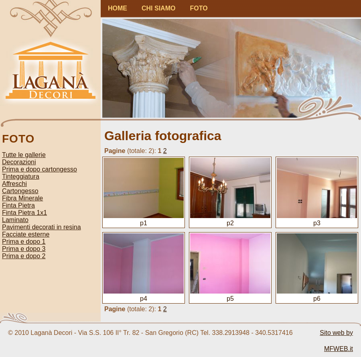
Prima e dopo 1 (24, 241)
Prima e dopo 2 (24, 256)
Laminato (15, 219)
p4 (143, 295)
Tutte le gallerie (24, 154)
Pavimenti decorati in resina (41, 227)
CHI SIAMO (158, 8)
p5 (230, 295)
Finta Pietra (18, 205)
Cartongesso (20, 191)
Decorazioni (19, 162)
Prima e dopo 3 (24, 248)
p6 (317, 295)
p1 (143, 219)
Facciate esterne (25, 234)
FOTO (198, 8)
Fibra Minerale (22, 198)
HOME (117, 8)
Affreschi (14, 183)
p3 (317, 219)
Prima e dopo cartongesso (39, 169)
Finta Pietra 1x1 (24, 212)
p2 (230, 219)
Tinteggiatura (20, 176)
